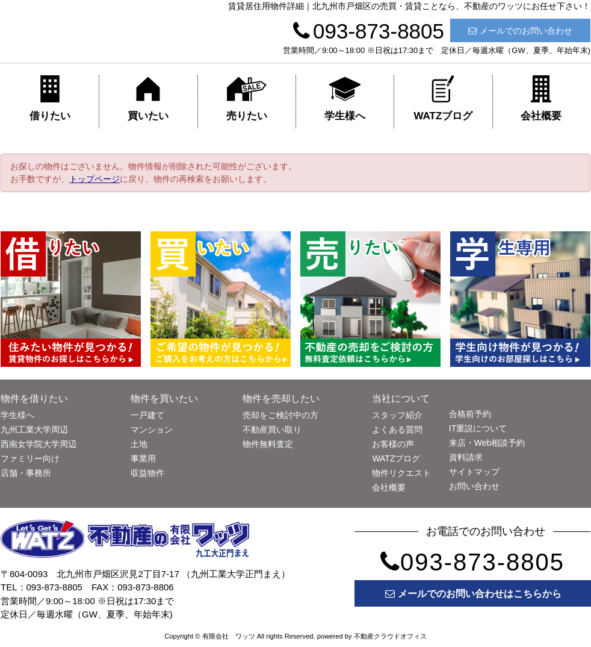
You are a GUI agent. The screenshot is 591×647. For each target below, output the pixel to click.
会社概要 (541, 98)
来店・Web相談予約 (487, 443)
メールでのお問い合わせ (520, 31)
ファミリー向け (30, 458)
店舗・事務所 (26, 473)
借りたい (49, 98)
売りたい (246, 98)
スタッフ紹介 (397, 415)
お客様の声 (393, 444)
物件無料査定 (268, 444)
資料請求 (466, 457)
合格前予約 (470, 414)
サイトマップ (474, 472)
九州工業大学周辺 (34, 429)
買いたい (148, 98)
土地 (139, 444)
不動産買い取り (272, 429)
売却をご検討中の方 (280, 415)
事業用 (143, 458)
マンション (152, 429)
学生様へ (344, 98)
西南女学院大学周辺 (38, 444)
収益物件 (147, 473)
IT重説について (478, 428)
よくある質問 (397, 429)
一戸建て (147, 415)
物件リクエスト (401, 473)
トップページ (94, 179)
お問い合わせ (474, 486)
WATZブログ (442, 98)
